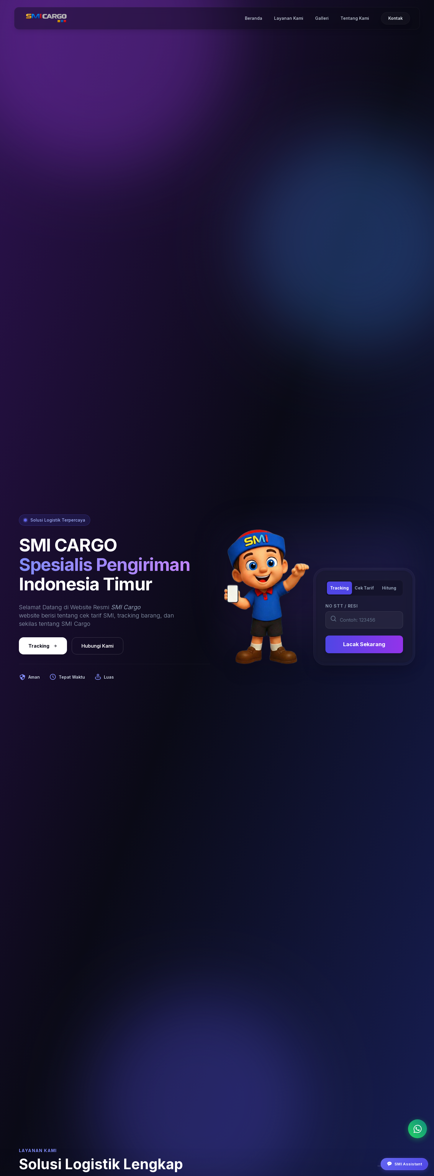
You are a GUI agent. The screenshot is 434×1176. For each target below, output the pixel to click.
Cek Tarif (364, 587)
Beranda (253, 18)
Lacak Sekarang (364, 644)
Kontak (395, 18)
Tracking (43, 646)
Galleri (322, 18)
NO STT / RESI (341, 605)
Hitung (389, 587)
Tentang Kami (354, 18)
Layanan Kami (288, 18)
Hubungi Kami (97, 646)
